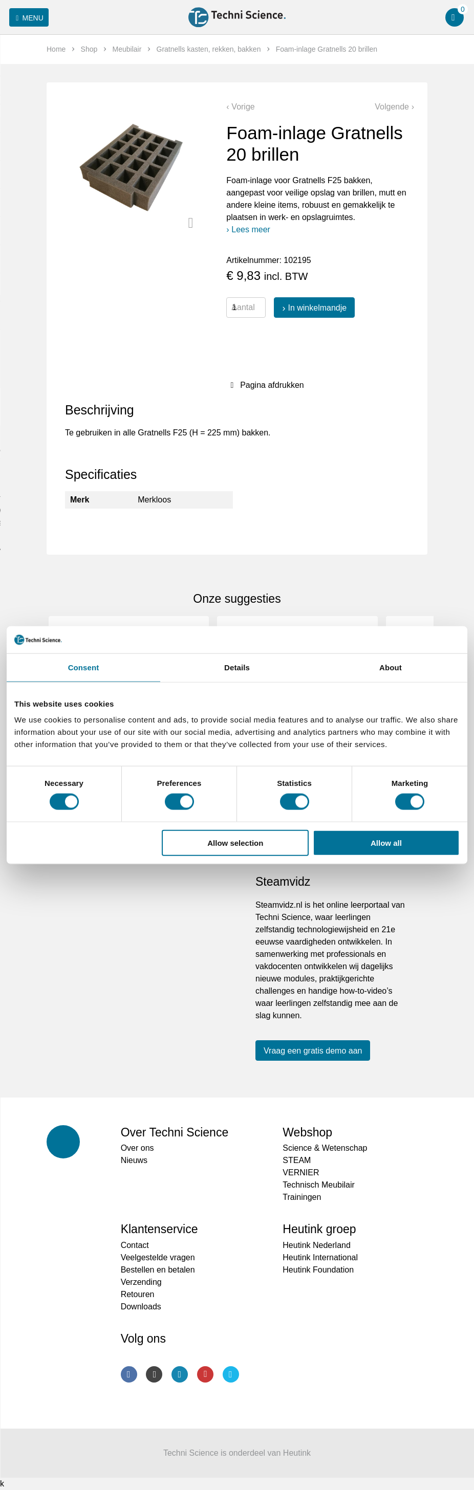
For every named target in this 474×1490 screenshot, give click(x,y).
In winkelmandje (317, 307)
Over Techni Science (175, 1132)
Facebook (129, 1374)
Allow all (386, 842)
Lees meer (250, 229)
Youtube (205, 1374)
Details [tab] (237, 667)
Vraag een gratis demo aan (313, 1050)
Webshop (307, 1132)
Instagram (154, 1374)
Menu (28, 18)
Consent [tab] (83, 667)
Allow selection (235, 842)
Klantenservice (159, 1229)
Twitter (231, 1374)
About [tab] (390, 667)
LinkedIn (179, 1374)
